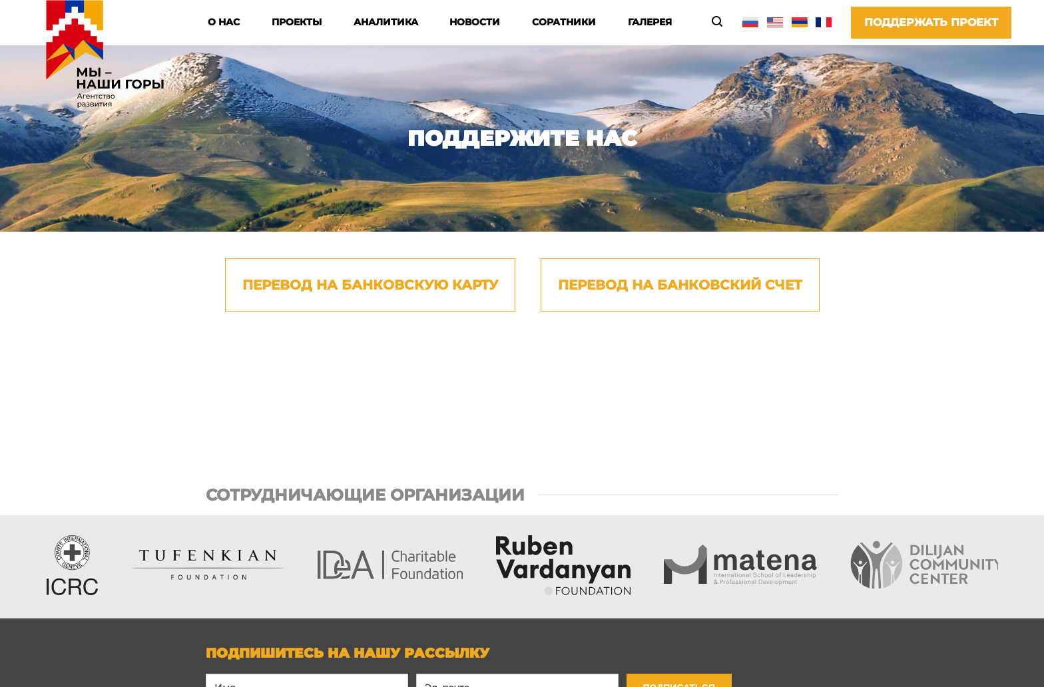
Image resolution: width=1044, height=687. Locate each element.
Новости (474, 22)
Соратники (564, 22)
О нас (224, 22)
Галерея (650, 22)
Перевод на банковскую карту (370, 285)
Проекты (297, 22)
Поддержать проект (931, 22)
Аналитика (386, 22)
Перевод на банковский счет (680, 285)
